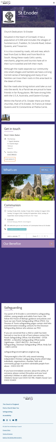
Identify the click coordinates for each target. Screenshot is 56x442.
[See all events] (46, 170)
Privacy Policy (6, 430)
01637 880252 (11, 154)
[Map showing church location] (28, 275)
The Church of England (11, 404)
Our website (9, 159)
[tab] (13, 236)
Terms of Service (7, 434)
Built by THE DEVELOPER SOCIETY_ (12, 438)
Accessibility (7, 415)
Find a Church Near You (11, 408)
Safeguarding (7, 412)
